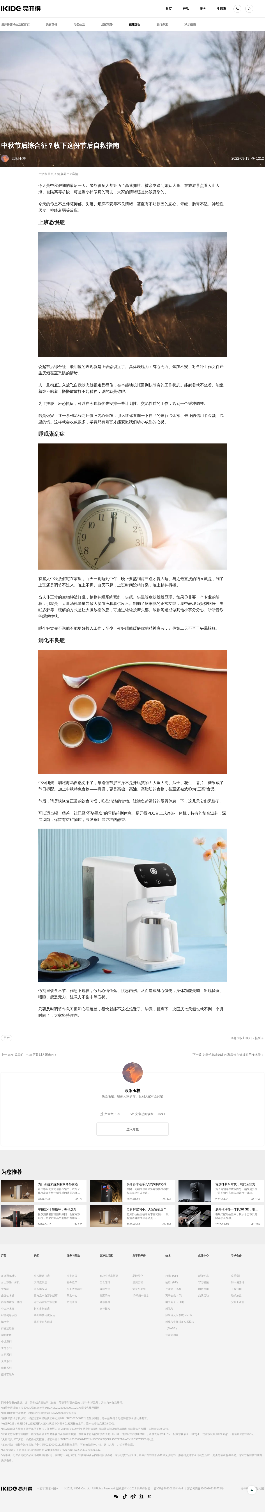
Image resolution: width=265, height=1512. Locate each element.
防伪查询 (72, 1302)
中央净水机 (7, 1308)
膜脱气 (169, 1308)
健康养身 (105, 1302)
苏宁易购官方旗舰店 (46, 1302)
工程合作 (236, 1288)
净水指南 (190, 24)
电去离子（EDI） (175, 1302)
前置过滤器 (7, 1328)
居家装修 (107, 24)
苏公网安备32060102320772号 (205, 1488)
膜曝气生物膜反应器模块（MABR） (179, 1325)
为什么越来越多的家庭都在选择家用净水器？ (233, 1054)
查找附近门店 (42, 1275)
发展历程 (137, 1282)
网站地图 (258, 1488)
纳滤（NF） (172, 1282)
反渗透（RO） (173, 1288)
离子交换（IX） (174, 1295)
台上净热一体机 (10, 1282)
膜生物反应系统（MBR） (180, 1315)
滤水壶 (5, 1321)
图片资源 (203, 1288)
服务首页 (72, 1275)
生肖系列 (6, 1348)
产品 (186, 9)
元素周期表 (171, 1335)
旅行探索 (162, 24)
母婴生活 (79, 24)
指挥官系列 (7, 1374)
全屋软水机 (7, 1295)
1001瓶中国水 (140, 1295)
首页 (169, 9)
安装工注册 (237, 1302)
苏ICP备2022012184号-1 (168, 1488)
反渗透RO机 (8, 1275)
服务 (203, 9)
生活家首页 (46, 174)
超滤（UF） (172, 1275)
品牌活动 (203, 1295)
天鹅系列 (6, 1361)
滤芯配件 (6, 1335)
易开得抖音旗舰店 (44, 1315)
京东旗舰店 (40, 1288)
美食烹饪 (51, 24)
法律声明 (246, 1488)
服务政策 (72, 1282)
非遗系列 (6, 1341)
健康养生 (134, 24)
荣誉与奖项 (139, 1288)
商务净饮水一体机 (11, 1302)
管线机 (5, 1288)
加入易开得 (237, 1282)
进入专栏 (132, 1129)
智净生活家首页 (109, 1275)
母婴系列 (6, 1367)
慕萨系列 (6, 1354)
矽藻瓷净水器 (9, 1315)
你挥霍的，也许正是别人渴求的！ (34, 1054)
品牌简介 (137, 1275)
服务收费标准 (75, 1288)
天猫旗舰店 (40, 1282)
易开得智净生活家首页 (15, 24)
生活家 (221, 9)
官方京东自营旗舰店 (46, 1295)
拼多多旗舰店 (42, 1308)
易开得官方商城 (43, 1321)
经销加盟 (236, 1295)
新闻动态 (203, 1275)
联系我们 (236, 1275)
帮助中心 (72, 1295)
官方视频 (203, 1282)
